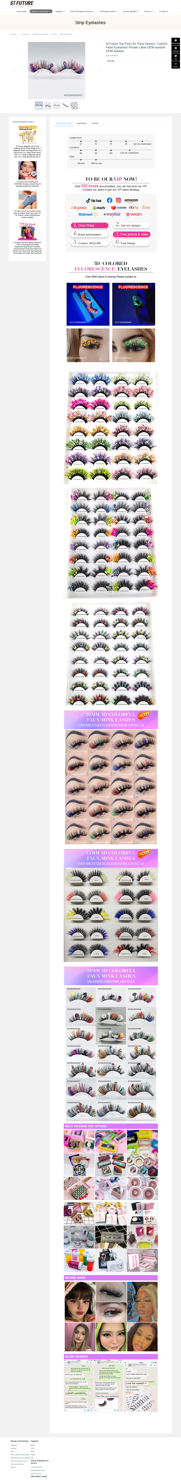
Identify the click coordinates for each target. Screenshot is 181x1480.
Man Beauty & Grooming (20, 1458)
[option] (56, 70)
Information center (100, 1441)
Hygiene (41, 1441)
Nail (12, 1452)
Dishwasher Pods (72, 1451)
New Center (96, 1449)
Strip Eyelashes (66, 34)
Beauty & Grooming (40, 34)
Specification (82, 123)
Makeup (14, 1445)
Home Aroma (70, 1454)
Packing (96, 123)
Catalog (95, 1445)
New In (13, 1468)
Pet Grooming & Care (19, 1461)
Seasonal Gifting (17, 1464)
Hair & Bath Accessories (20, 1455)
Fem (39, 1449)
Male (40, 1452)
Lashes (54, 34)
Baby (40, 1445)
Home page (22, 11)
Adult (40, 1455)
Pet (39, 1458)
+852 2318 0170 (138, 1448)
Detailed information (64, 123)
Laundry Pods (70, 1448)
